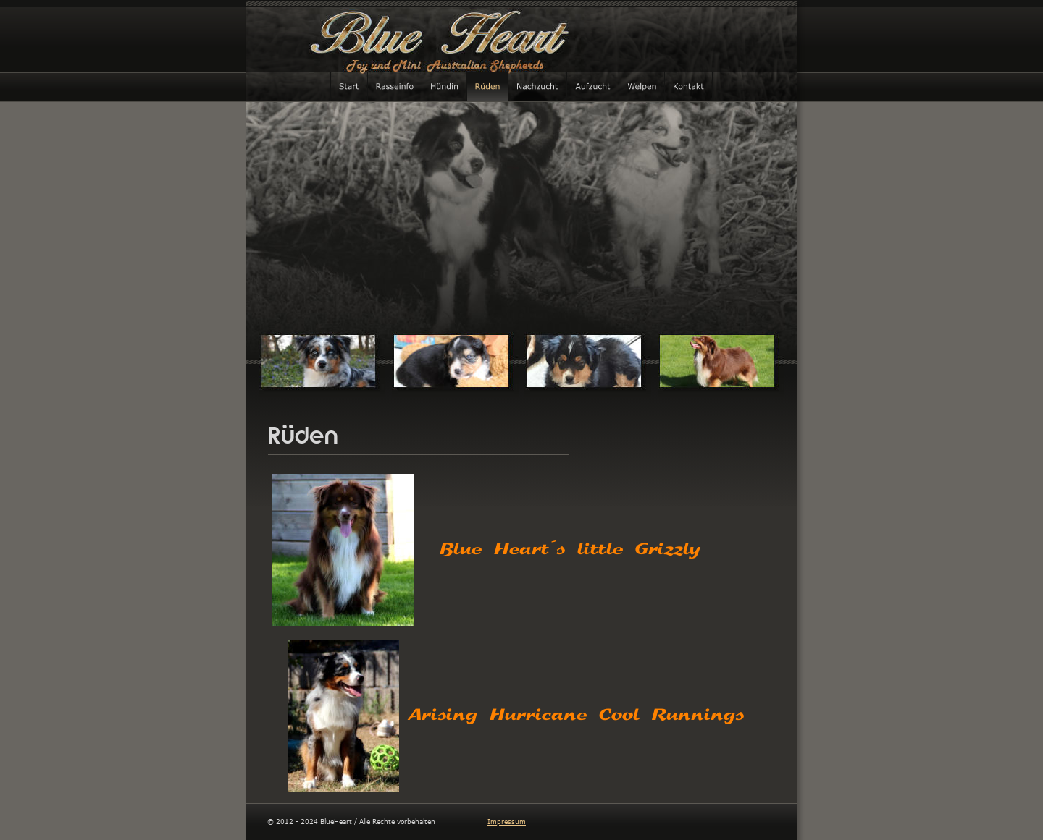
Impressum (506, 821)
